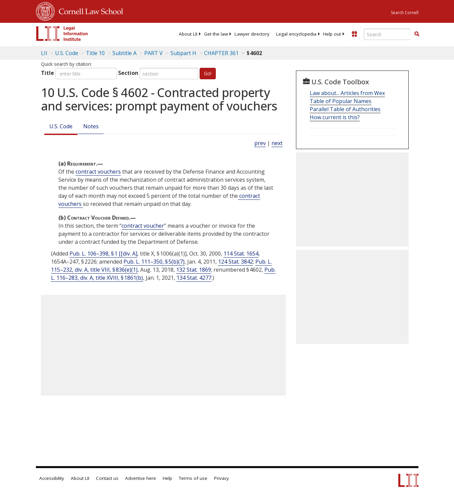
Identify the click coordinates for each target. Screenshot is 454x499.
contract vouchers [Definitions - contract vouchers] (98, 171)
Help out (332, 34)
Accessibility (51, 478)
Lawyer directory (252, 34)
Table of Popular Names (340, 101)
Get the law (216, 34)
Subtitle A (124, 53)
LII (44, 53)
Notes (91, 126)
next (277, 143)
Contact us (107, 478)
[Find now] (416, 34)
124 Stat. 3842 (235, 261)
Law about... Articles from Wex (347, 93)
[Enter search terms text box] (387, 34)
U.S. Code (60, 126)
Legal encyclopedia (296, 34)
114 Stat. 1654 (240, 253)
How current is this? (335, 117)
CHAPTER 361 (221, 53)
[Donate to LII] (354, 34)
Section (128, 73)
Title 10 (95, 53)
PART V (153, 53)
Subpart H (183, 53)
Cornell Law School (89, 10)
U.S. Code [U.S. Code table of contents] (66, 53)
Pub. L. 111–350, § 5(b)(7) (154, 261)
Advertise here (140, 478)
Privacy (221, 478)
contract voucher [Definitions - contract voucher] (142, 225)
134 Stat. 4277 (193, 277)
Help (167, 478)
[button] (416, 34)
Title (47, 73)
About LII (188, 34)
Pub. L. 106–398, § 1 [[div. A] (103, 253)
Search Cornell (404, 12)
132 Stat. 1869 (193, 269)
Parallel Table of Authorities (345, 109)
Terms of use (193, 478)
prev (260, 143)
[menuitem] (188, 34)
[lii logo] (62, 34)
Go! (207, 73)
